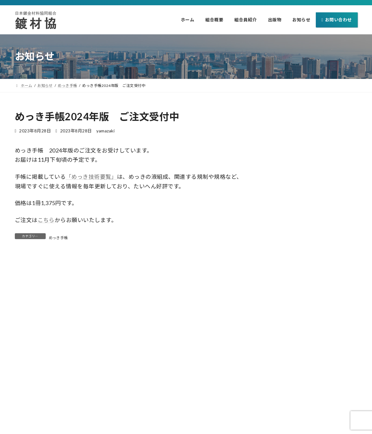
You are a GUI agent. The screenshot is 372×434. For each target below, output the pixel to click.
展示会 (318, 180)
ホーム (125, 408)
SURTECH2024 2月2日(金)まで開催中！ (304, 261)
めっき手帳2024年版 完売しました (299, 237)
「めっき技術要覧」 (91, 176)
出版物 (217, 408)
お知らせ (245, 408)
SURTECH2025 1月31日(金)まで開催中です (308, 189)
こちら (46, 220)
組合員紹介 (186, 408)
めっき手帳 (58, 237)
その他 (318, 156)
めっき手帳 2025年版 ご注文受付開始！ (305, 213)
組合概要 (153, 408)
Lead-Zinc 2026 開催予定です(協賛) (300, 165)
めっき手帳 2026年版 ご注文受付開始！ (305, 141)
